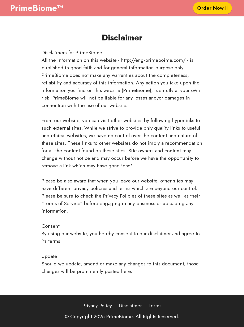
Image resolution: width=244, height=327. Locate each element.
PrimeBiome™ (36, 8)
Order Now (212, 8)
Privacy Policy (97, 309)
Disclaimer (130, 309)
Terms (155, 309)
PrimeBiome (89, 52)
